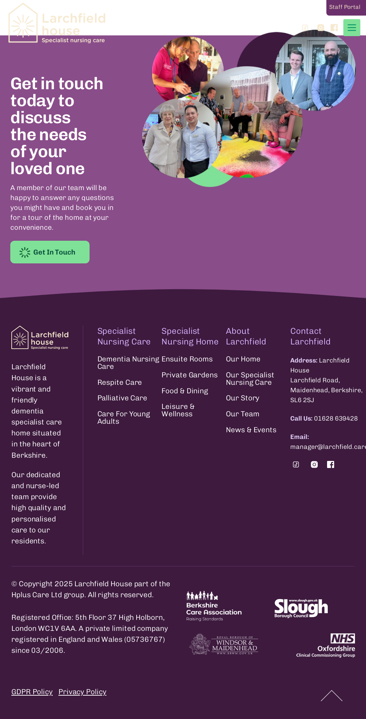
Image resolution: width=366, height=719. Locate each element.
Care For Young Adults (123, 417)
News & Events (251, 430)
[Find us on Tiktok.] (296, 464)
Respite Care (119, 382)
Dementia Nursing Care (128, 362)
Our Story (242, 398)
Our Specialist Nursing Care (250, 378)
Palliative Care (122, 398)
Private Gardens (189, 375)
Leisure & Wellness (177, 410)
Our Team (242, 414)
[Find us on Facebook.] (330, 464)
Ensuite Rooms (187, 359)
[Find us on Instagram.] (314, 464)
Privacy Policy (82, 691)
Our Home (243, 359)
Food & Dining (184, 391)
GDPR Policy (32, 691)
